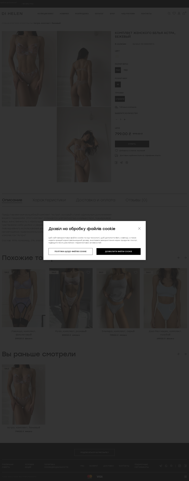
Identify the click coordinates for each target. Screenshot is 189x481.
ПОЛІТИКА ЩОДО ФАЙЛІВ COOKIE (70, 251)
